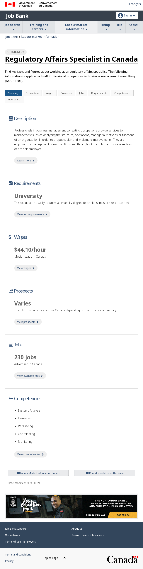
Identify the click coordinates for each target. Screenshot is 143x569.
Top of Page (54, 558)
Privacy (9, 561)
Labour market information (40, 37)
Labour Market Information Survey (38, 473)
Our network (12, 535)
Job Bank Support (15, 528)
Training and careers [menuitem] (39, 27)
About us (77, 528)
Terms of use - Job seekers (88, 535)
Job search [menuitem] (12, 26)
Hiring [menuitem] (105, 26)
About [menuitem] (133, 26)
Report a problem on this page (105, 473)
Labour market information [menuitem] (76, 27)
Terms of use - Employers (20, 541)
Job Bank (17, 15)
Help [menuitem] (119, 26)
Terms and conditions (18, 554)
